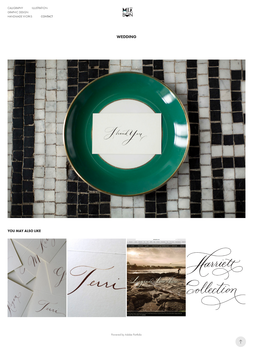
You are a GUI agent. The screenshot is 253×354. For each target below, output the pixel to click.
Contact (47, 16)
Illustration (40, 8)
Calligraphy (15, 8)
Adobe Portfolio (133, 334)
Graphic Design (18, 12)
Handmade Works (20, 16)
